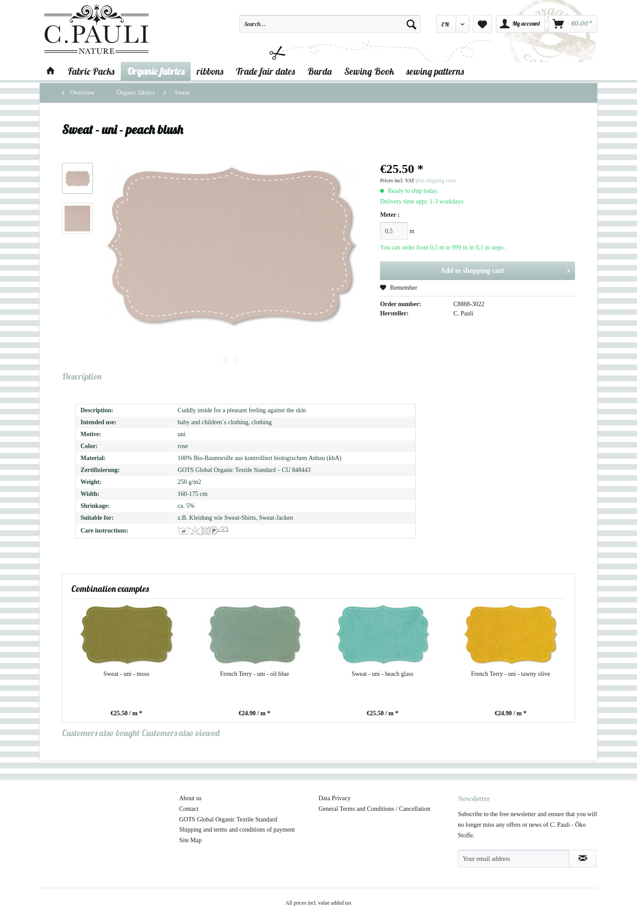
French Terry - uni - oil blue (254, 674)
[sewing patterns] (435, 71)
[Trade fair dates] (265, 71)
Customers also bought (101, 732)
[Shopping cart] (573, 24)
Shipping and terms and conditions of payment (237, 829)
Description (82, 376)
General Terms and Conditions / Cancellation (374, 809)
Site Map (190, 840)
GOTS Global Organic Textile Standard (228, 819)
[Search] (411, 24)
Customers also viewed (181, 732)
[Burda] (319, 71)
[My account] (520, 24)
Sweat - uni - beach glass (383, 674)
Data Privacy (334, 798)
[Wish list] (482, 24)
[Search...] (330, 24)
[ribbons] (210, 71)
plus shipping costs (436, 180)
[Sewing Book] (369, 71)
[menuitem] (330, 28)
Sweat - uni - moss (127, 674)
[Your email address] (513, 858)
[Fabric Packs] (91, 71)
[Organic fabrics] (156, 71)
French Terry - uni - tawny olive (510, 674)
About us (190, 798)
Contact (189, 809)
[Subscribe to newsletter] (583, 858)
